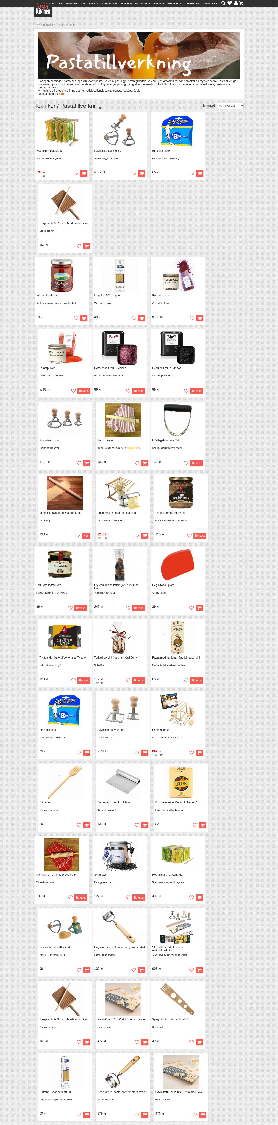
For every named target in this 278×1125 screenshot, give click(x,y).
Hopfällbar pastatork (49, 150)
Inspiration (109, 3)
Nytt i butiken (53, 3)
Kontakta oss (44, 1079)
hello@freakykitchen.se (125, 1113)
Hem (37, 24)
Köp (131, 174)
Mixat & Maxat (96, 1086)
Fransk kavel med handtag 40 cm (217, 951)
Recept (91, 1079)
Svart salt (95, 660)
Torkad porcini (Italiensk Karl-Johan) (59, 514)
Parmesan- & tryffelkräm (211, 878)
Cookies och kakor (138, 1086)
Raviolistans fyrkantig (209, 514)
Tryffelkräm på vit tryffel (210, 369)
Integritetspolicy (46, 1092)
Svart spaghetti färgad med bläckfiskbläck (53, 953)
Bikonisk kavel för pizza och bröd (110, 369)
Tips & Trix (93, 1083)
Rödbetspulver (152, 223)
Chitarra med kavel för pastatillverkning (156, 880)
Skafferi (126, 3)
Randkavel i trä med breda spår (56, 660)
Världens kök (90, 3)
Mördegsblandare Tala (50, 369)
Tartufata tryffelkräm (48, 442)
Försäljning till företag (49, 1089)
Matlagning (142, 3)
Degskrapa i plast (154, 442)
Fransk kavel (204, 296)
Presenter (192, 3)
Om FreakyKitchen (138, 1080)
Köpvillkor (42, 1083)
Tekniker (71, 3)
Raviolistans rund (153, 296)
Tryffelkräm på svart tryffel (105, 878)
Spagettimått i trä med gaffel (54, 805)
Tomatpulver (203, 223)
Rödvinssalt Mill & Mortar (52, 296)
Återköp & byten (46, 1086)
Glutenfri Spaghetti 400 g (105, 805)
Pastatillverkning (66, 24)
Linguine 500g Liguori (102, 223)
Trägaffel (94, 587)
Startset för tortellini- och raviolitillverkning (104, 735)
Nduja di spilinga (46, 223)
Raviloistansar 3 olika (102, 150)
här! (61, 93)
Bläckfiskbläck (151, 150)
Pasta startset (45, 587)
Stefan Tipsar (95, 1089)
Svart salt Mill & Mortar (103, 296)
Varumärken (210, 3)
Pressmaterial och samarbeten (145, 1083)
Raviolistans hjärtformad (211, 660)
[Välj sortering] (230, 106)
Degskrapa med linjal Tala (159, 587)
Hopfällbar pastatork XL (157, 660)
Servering (174, 3)
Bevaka (235, 246)
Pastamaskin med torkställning (162, 369)
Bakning (159, 3)
